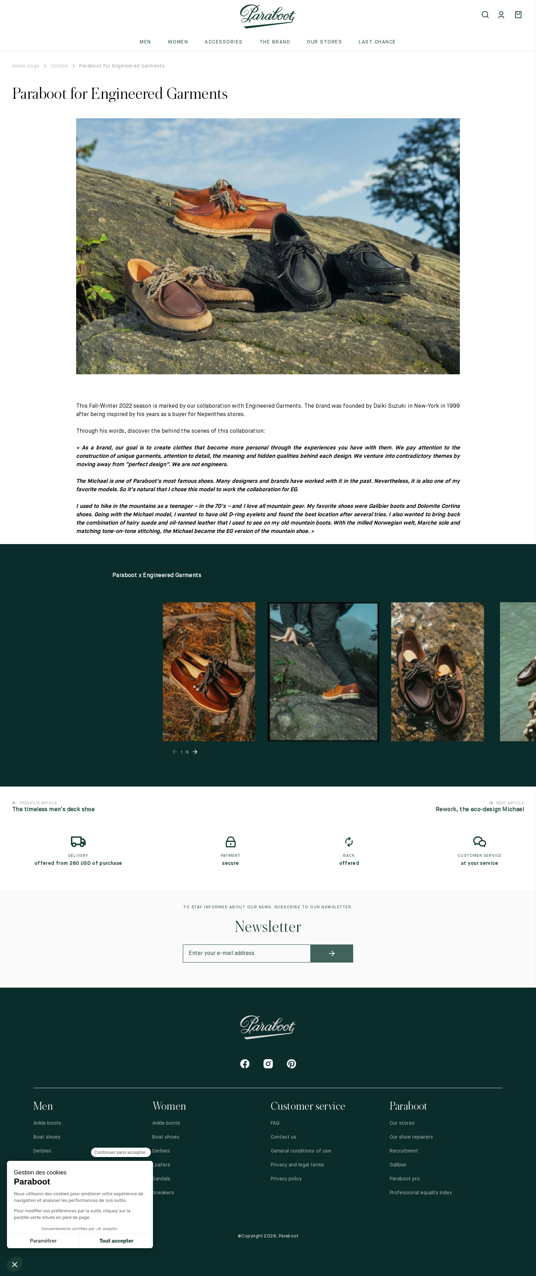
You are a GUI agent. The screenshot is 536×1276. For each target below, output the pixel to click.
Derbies (42, 1151)
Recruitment (404, 1151)
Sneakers (163, 1192)
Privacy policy (286, 1179)
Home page (26, 66)
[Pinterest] (291, 1063)
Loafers (161, 1165)
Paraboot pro (405, 1179)
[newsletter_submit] (332, 953)
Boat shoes (46, 1137)
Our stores (324, 42)
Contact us (284, 1137)
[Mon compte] (502, 15)
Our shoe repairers (411, 1137)
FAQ (275, 1123)
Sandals (161, 1179)
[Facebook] (245, 1063)
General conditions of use (301, 1151)
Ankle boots (47, 1123)
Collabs (59, 66)
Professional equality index (421, 1192)
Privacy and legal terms (297, 1165)
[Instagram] (268, 1063)
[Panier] (519, 15)
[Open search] (486, 15)
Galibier (398, 1165)
